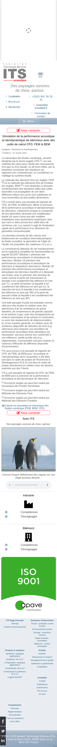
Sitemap (15, 623)
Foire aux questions (14, 718)
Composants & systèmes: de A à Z (15, 672)
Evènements (42, 687)
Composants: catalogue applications (14, 663)
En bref (42, 694)
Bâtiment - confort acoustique (42, 645)
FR (40, 74)
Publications (42, 684)
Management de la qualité (42, 660)
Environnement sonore (42, 629)
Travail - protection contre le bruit (42, 624)
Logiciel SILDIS (14, 677)
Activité (42, 681)
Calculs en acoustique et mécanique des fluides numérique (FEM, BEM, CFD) (26, 407)
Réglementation (15, 712)
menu (28, 121)
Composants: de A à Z (15, 668)
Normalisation (15, 715)
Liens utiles (15, 721)
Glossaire (15, 708)
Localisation (14, 96)
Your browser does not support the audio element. (28, 485)
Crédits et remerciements (15, 627)
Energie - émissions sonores (42, 633)
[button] (29, 512)
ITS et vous (42, 691)
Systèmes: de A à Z (14, 659)
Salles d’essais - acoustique (42, 639)
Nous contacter (28, 130)
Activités (42, 654)
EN (40, 77)
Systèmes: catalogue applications (15, 655)
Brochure (14, 101)
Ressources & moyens (42, 657)
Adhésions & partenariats (42, 663)
